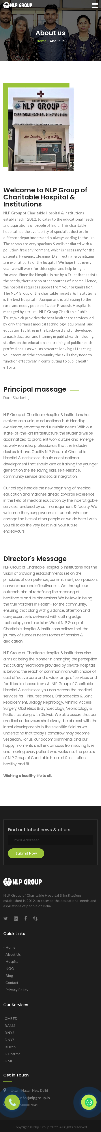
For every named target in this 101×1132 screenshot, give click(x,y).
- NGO (8, 968)
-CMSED (10, 1018)
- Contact (11, 982)
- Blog (8, 975)
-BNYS (8, 1032)
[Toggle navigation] (95, 6)
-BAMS (9, 1025)
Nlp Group (41, 1127)
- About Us (12, 954)
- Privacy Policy (15, 989)
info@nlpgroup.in (30, 1097)
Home (50, 41)
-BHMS (9, 1047)
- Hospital (11, 961)
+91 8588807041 (20, 1105)
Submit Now (26, 853)
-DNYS (9, 1039)
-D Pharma (12, 1054)
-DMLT (9, 1061)
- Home (9, 947)
